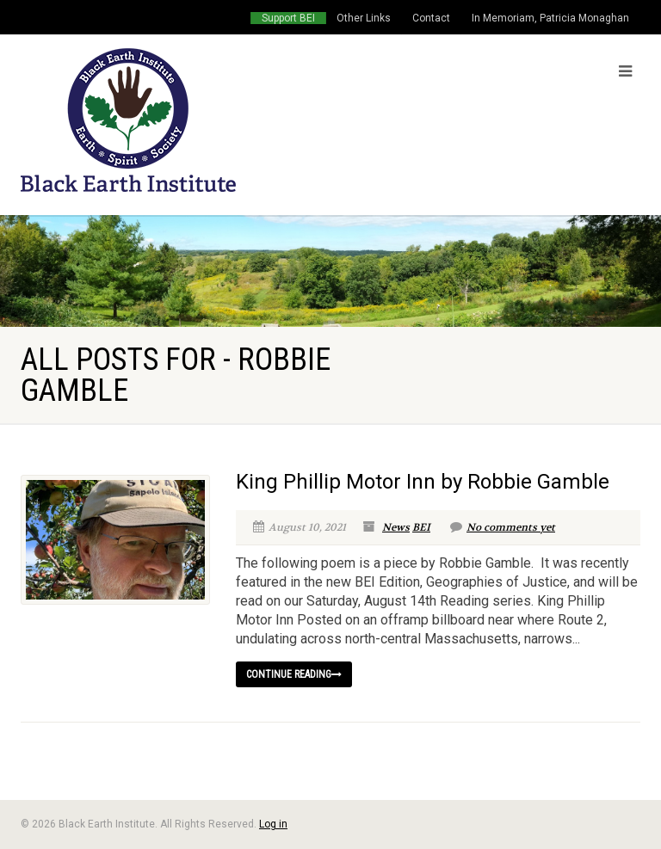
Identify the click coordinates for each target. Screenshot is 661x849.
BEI (421, 527)
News (396, 527)
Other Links (364, 18)
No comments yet (502, 527)
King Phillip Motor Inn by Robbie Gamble (422, 482)
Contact (431, 18)
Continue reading (294, 674)
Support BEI (288, 18)
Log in (273, 824)
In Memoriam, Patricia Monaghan (550, 18)
